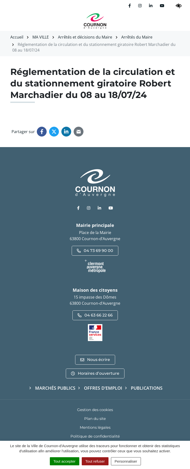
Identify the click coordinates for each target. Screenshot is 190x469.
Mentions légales (95, 427)
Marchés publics (55, 388)
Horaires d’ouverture (95, 373)
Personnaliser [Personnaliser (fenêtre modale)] (126, 461)
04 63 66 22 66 (95, 315)
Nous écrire (95, 359)
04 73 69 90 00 (95, 250)
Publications (147, 388)
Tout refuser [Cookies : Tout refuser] (95, 461)
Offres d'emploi (103, 388)
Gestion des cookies (95, 409)
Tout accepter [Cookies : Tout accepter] (65, 461)
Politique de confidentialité (95, 436)
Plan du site (95, 418)
